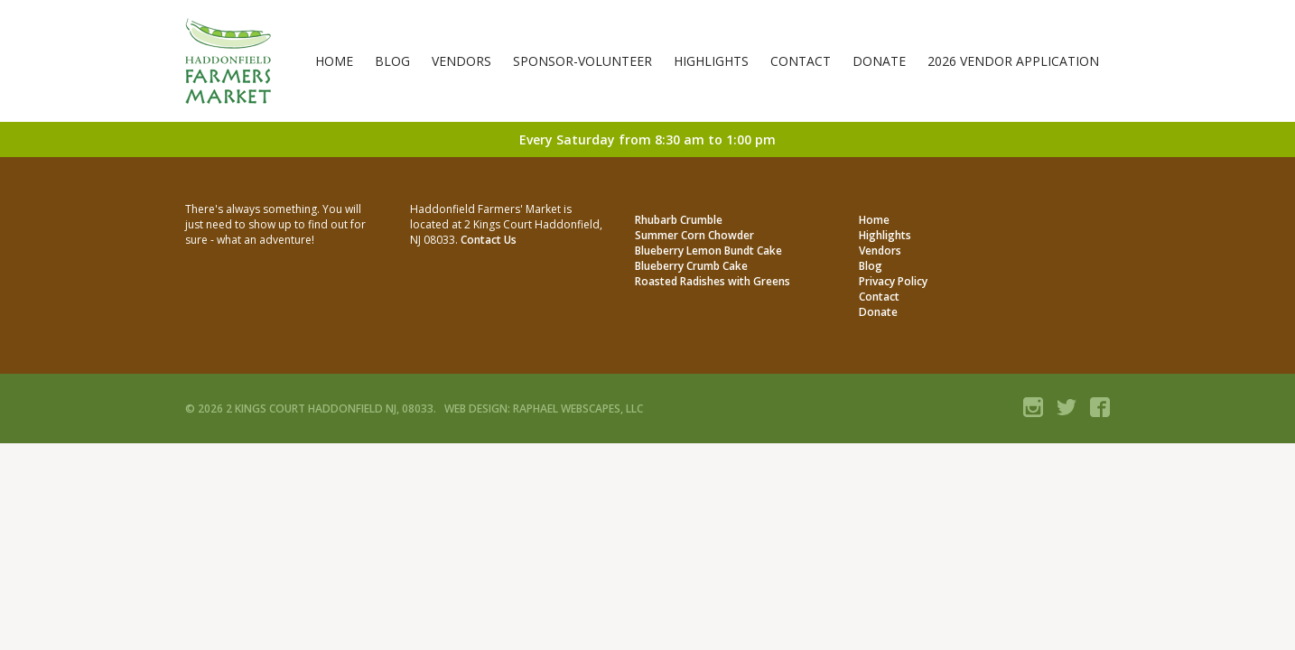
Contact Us (489, 239)
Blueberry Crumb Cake (691, 266)
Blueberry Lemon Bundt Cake (708, 250)
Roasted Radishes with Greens (712, 281)
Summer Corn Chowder (694, 235)
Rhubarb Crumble (678, 220)
